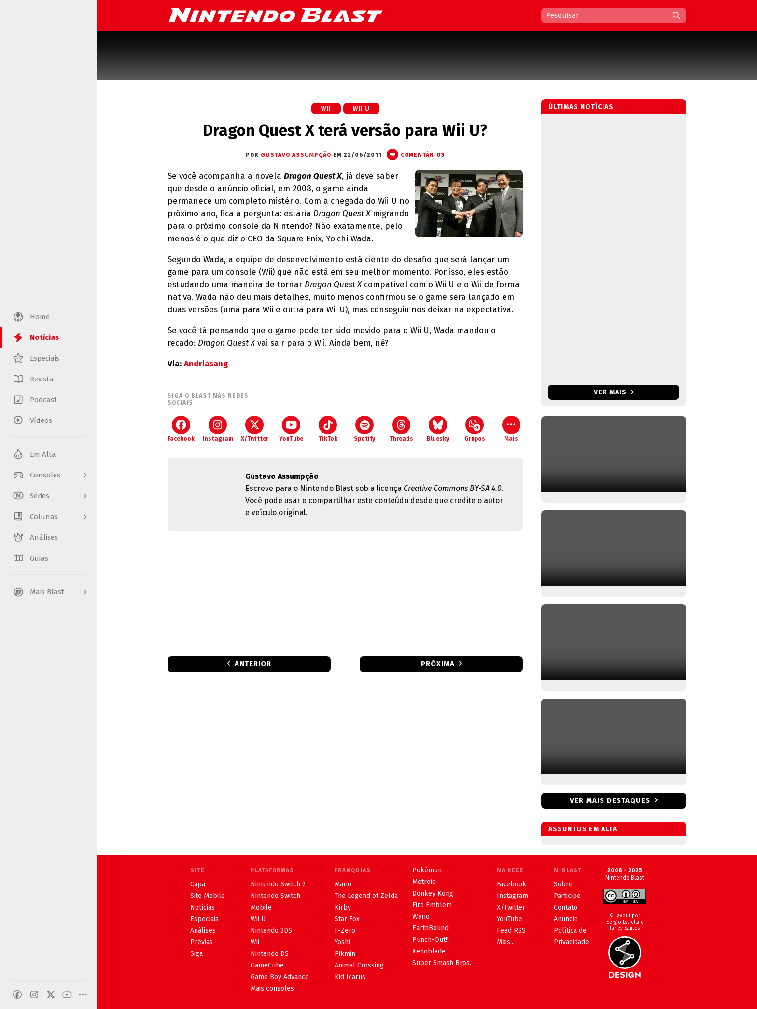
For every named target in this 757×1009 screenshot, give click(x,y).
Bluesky (438, 429)
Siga (196, 954)
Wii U (361, 108)
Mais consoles (272, 988)
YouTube (291, 429)
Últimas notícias (581, 107)
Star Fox (347, 919)
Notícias (202, 907)
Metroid (424, 882)
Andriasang (206, 364)
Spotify (364, 429)
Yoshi (342, 942)
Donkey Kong (432, 893)
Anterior (253, 663)
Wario (421, 916)
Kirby (343, 907)
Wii (326, 108)
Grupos (474, 429)
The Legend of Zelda (366, 896)
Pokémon (427, 870)
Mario (343, 884)
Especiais (204, 919)
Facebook (181, 429)
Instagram (217, 429)
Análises (203, 930)
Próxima (438, 663)
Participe (567, 896)
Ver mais (614, 392)
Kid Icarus (350, 977)
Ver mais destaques (610, 800)
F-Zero (345, 930)
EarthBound (430, 928)
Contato (565, 907)
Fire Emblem (432, 905)
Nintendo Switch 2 (278, 884)
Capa (197, 884)
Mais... (506, 942)
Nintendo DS (270, 954)
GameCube (267, 965)
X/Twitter (254, 429)
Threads (401, 429)
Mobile (261, 907)
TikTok (328, 429)
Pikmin (345, 954)
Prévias (201, 942)
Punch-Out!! (430, 940)
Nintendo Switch (275, 896)
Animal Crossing (359, 965)
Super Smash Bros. (441, 963)
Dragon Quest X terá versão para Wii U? (345, 130)
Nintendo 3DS (271, 930)
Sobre (563, 884)
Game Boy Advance (280, 977)
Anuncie (566, 919)
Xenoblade (429, 951)
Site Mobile (207, 896)
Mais (511, 429)
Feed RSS (511, 930)
